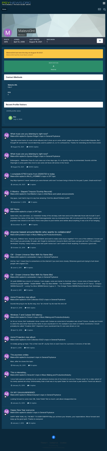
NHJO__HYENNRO (34, 176)
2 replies (32, 184)
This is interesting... (18, 372)
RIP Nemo (14, 209)
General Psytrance (53, 136)
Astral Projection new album (22, 297)
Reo (14, 117)
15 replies (28, 268)
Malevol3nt (14, 136)
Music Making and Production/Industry (47, 235)
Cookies (63, 443)
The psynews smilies (19, 355)
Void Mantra (31, 194)
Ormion (30, 317)
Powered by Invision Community (54, 447)
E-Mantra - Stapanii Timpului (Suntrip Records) (31, 191)
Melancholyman (33, 395)
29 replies (31, 423)
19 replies (32, 365)
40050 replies (33, 147)
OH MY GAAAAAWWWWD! (22, 392)
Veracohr (30, 375)
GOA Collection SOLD (35, 300)
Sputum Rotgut (32, 136)
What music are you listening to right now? (29, 134)
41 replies (33, 225)
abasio (29, 412)
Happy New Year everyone (22, 410)
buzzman (30, 357)
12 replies (32, 202)
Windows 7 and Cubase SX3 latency (26, 315)
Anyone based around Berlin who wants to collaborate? (40, 232)
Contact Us (54, 443)
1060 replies (30, 308)
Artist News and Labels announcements (59, 194)
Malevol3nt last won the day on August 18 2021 (24, 53)
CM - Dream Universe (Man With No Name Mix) (31, 254)
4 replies (31, 385)
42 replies (32, 403)
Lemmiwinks (31, 257)
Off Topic (52, 176)
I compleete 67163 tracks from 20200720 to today (32, 174)
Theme (44, 443)
